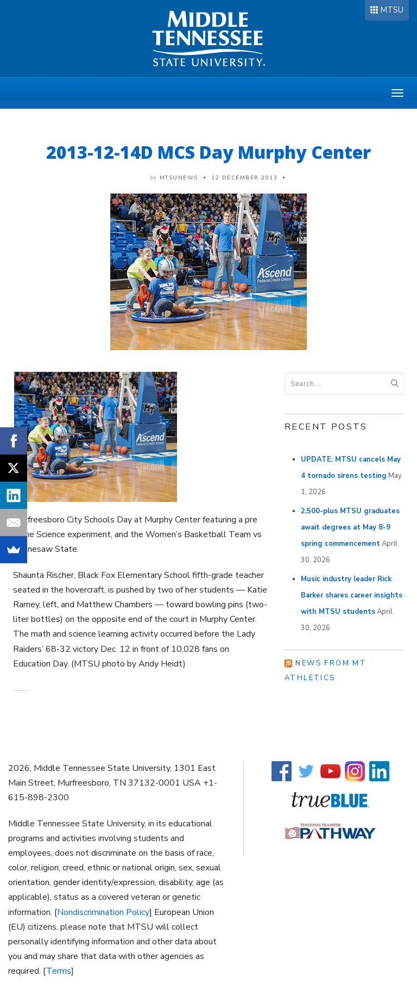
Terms (58, 971)
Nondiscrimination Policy (103, 912)
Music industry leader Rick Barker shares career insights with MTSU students (351, 595)
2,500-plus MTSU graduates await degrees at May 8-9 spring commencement (350, 527)
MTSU (391, 9)
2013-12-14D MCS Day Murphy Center (208, 152)
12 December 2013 (244, 178)
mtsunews (179, 178)
